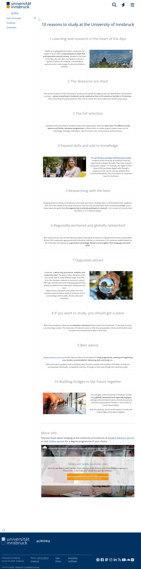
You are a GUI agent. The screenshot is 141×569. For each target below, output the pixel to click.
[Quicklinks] (123, 5)
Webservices (19, 567)
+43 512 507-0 (42, 558)
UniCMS (11, 567)
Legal (57, 558)
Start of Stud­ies (14, 18)
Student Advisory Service (53, 381)
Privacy (58, 561)
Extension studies (124, 182)
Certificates (72, 561)
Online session (57, 465)
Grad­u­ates (12, 27)
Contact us (35, 561)
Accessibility (73, 558)
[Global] (123, 5)
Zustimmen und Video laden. (88, 499)
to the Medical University (31, 567)
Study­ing (11, 22)
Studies (15, 13)
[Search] (114, 5)
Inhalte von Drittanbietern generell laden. (88, 503)
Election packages (105, 182)
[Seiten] (132, 5)
